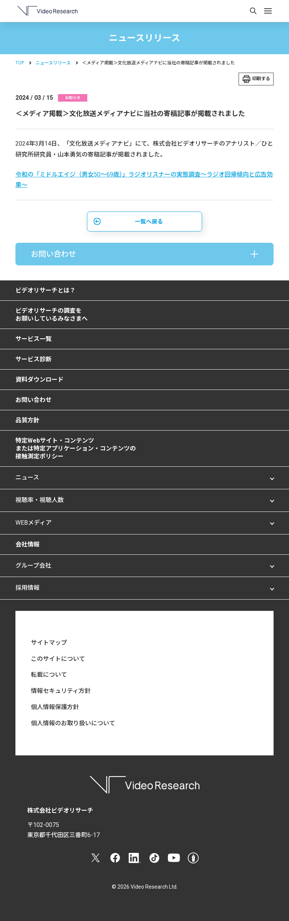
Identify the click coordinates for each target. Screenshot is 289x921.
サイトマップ (49, 642)
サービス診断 (33, 359)
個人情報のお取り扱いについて (73, 723)
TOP (19, 62)
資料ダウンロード (39, 379)
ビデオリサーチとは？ (45, 290)
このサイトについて (58, 658)
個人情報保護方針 (55, 707)
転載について (49, 674)
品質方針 (27, 420)
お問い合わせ (33, 399)
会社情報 (27, 544)
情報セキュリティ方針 (61, 690)
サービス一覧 (33, 339)
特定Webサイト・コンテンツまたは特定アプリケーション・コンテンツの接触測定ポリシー (75, 448)
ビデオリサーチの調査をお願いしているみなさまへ (51, 314)
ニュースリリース (53, 62)
